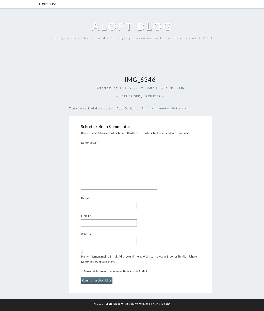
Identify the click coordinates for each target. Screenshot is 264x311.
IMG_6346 (176, 88)
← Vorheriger (127, 96)
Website (86, 233)
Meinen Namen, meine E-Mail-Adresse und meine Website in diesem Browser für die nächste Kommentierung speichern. (139, 259)
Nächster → (154, 96)
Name (86, 198)
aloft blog (47, 4)
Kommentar (89, 143)
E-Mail (86, 216)
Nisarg (165, 303)
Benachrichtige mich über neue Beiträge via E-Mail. (115, 271)
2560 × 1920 (154, 88)
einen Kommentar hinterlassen (166, 108)
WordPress (141, 303)
